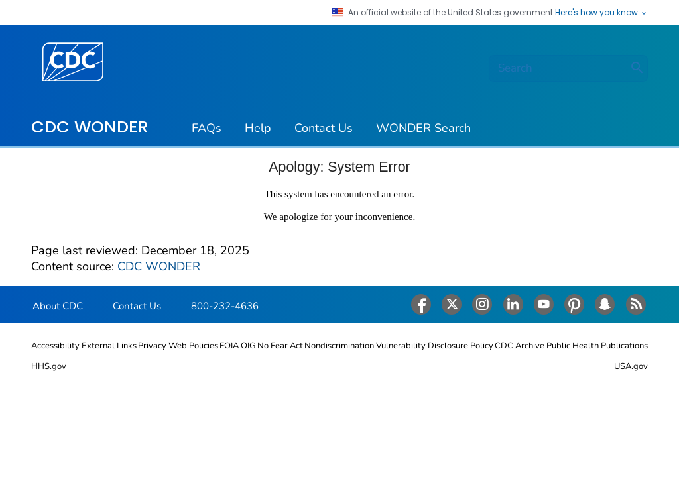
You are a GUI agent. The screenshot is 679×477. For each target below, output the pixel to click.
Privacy (152, 346)
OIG (248, 346)
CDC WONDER (90, 126)
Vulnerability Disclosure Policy (434, 346)
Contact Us (323, 128)
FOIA (229, 346)
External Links (109, 346)
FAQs (206, 128)
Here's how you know (601, 12)
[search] (568, 69)
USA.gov (631, 366)
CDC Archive (519, 346)
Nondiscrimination (339, 346)
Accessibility (55, 346)
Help (258, 128)
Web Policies (193, 346)
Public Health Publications (597, 346)
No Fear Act (280, 346)
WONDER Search (423, 128)
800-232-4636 (225, 306)
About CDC (57, 306)
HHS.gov (48, 366)
